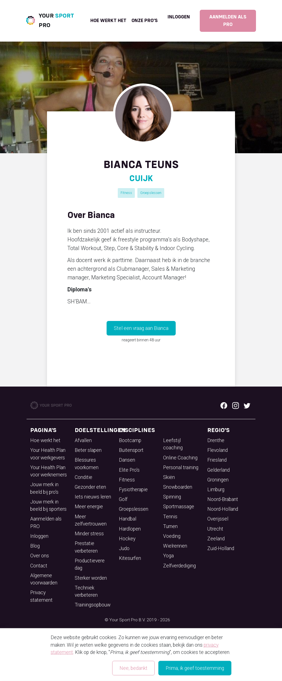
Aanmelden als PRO (227, 21)
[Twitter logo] (247, 405)
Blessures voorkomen (86, 463)
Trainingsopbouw (93, 605)
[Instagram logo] (235, 405)
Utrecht (215, 529)
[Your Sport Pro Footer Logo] (51, 405)
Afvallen (83, 440)
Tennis (170, 516)
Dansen (127, 460)
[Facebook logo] (223, 405)
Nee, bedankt (133, 668)
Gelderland (218, 470)
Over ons (39, 555)
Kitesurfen (130, 558)
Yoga (168, 555)
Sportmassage (178, 506)
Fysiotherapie (133, 489)
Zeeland (216, 538)
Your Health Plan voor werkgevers (47, 453)
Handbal (127, 519)
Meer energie (89, 506)
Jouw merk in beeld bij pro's (44, 488)
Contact (38, 566)
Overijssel (217, 519)
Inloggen (179, 17)
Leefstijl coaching (173, 444)
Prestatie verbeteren (86, 547)
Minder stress (89, 533)
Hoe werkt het (108, 20)
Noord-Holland (222, 509)
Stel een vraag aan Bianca (141, 328)
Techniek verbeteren (86, 591)
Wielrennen (175, 546)
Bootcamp (130, 440)
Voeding (171, 536)
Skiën (169, 477)
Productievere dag (90, 564)
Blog (35, 546)
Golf (123, 499)
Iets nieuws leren (93, 497)
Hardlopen (130, 529)
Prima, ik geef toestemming (195, 668)
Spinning (172, 497)
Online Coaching (180, 458)
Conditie (83, 477)
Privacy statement (41, 596)
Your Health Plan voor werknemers (48, 471)
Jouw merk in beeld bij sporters (48, 505)
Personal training (180, 467)
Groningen (218, 480)
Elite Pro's (129, 470)
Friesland (217, 460)
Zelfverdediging (179, 566)
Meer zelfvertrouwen (91, 520)
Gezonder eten (90, 487)
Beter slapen (88, 450)
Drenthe (215, 440)
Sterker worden (91, 578)
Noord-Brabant (222, 499)
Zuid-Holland (220, 548)
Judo (124, 548)
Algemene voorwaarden (43, 579)
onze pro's (144, 20)
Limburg (215, 489)
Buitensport (131, 450)
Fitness (126, 193)
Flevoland (217, 450)
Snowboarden (177, 487)
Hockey (127, 538)
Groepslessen (150, 193)
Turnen (170, 526)
